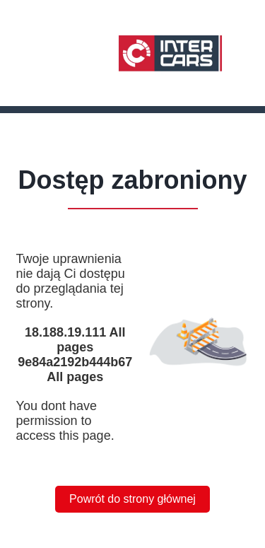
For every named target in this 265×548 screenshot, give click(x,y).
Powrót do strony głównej (132, 499)
